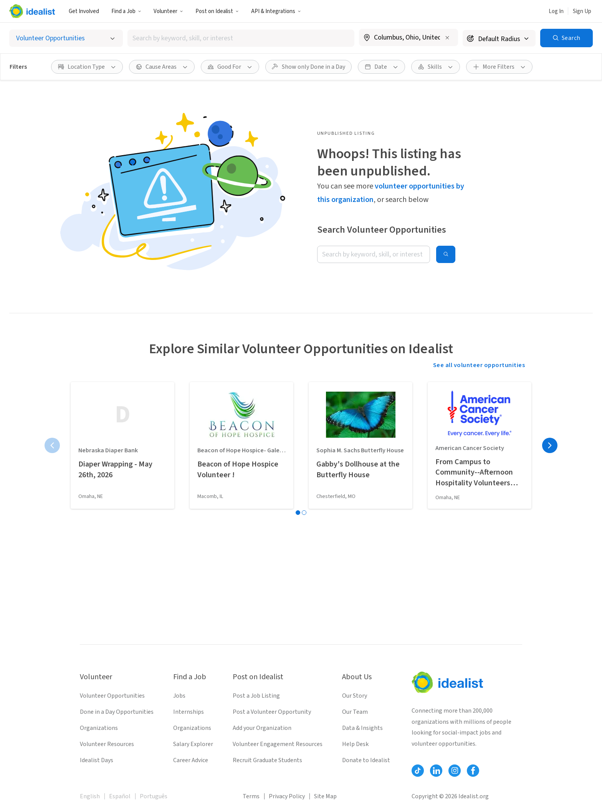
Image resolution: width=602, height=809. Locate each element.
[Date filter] (381, 67)
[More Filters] (499, 67)
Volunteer (168, 11)
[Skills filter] (435, 67)
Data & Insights (362, 728)
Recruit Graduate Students (267, 760)
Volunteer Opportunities (112, 696)
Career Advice (190, 760)
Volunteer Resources (107, 744)
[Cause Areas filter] (162, 67)
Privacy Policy (287, 796)
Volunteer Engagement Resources (277, 744)
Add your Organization (262, 728)
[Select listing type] (66, 38)
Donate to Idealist (366, 760)
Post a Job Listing (256, 696)
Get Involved (84, 11)
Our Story (354, 696)
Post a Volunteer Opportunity (272, 712)
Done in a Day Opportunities (117, 712)
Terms (251, 796)
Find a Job (126, 11)
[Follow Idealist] (418, 770)
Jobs (179, 696)
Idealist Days (96, 760)
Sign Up (582, 11)
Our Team (355, 712)
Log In (556, 11)
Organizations (99, 728)
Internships (188, 712)
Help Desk (355, 744)
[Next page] (549, 445)
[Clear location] (447, 38)
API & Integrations (276, 11)
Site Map (325, 796)
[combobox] (241, 38)
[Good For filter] (230, 67)
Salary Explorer (193, 744)
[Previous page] (52, 445)
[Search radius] (499, 38)
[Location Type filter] (87, 67)
